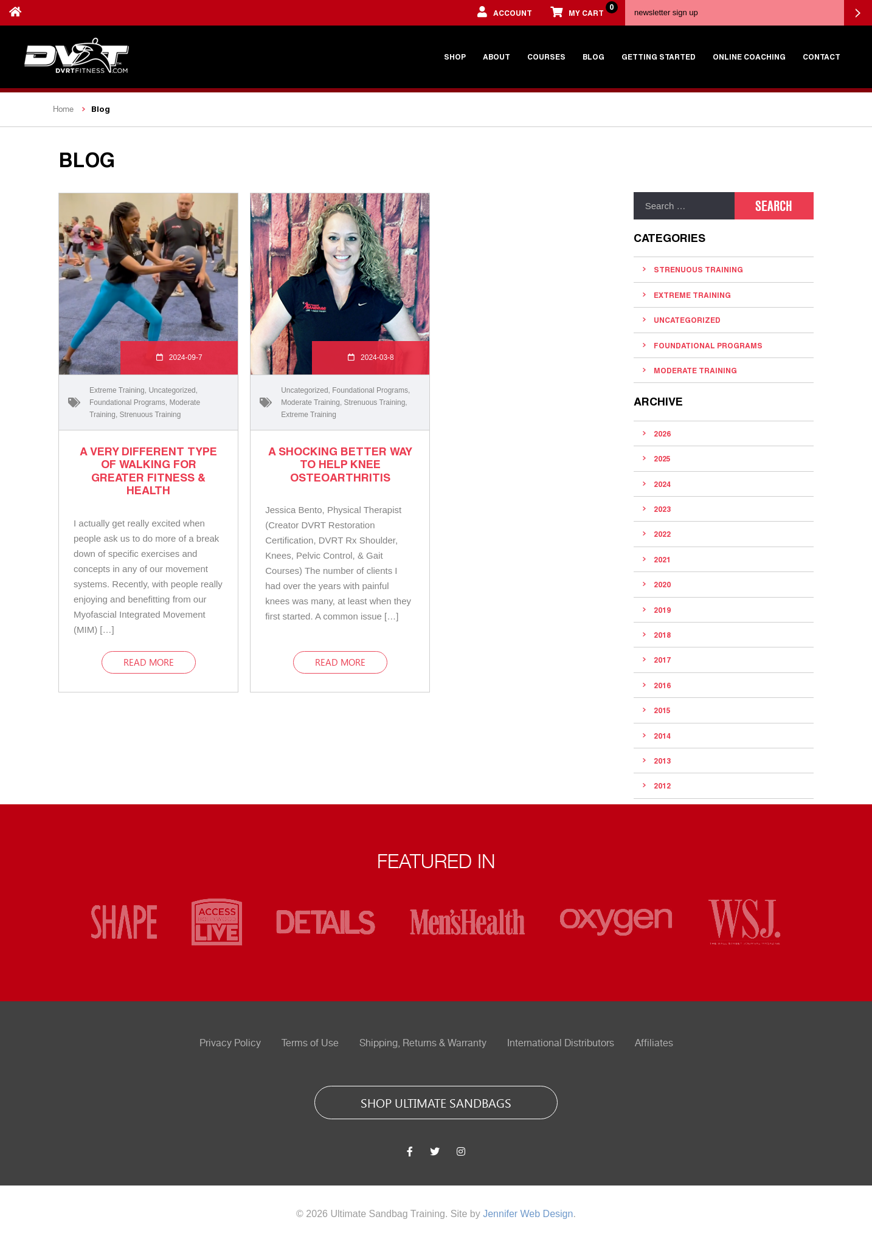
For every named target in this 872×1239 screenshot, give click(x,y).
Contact (821, 56)
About (496, 56)
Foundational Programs (127, 402)
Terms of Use (310, 1043)
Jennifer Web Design (528, 1214)
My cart (581, 9)
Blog (593, 56)
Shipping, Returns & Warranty (422, 1043)
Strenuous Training (150, 414)
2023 (662, 509)
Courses (546, 56)
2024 (662, 484)
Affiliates (654, 1043)
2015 (662, 710)
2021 (662, 559)
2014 (662, 735)
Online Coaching (749, 56)
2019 (662, 610)
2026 (662, 433)
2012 (662, 785)
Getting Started (658, 56)
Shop (455, 56)
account (504, 11)
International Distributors (560, 1043)
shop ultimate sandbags (436, 1102)
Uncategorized (171, 390)
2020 (662, 584)
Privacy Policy (230, 1043)
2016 (662, 685)
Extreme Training (117, 390)
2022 (662, 534)
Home (63, 109)
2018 (662, 634)
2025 (662, 458)
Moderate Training (310, 402)
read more (148, 662)
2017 (662, 659)
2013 (662, 760)
